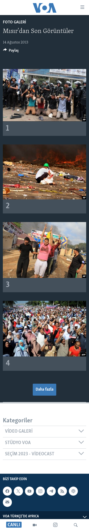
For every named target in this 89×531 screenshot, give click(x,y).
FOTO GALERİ (14, 22)
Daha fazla (44, 389)
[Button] (11, 51)
